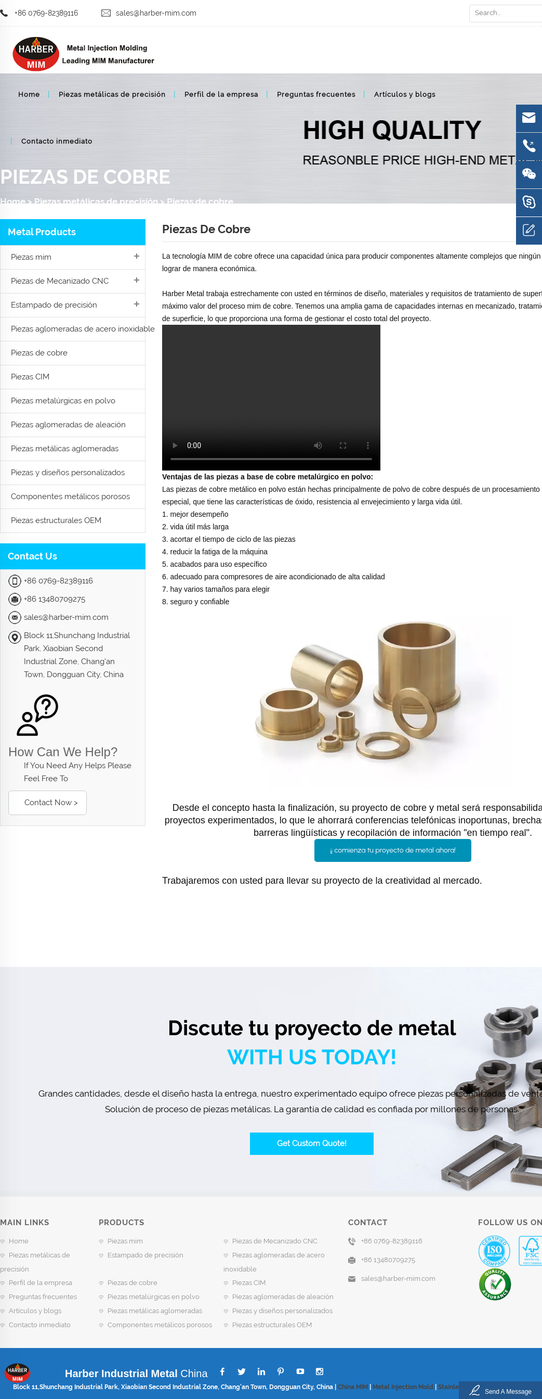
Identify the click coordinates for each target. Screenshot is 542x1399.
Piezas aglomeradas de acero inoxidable (83, 329)
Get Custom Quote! (312, 1143)
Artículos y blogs (404, 94)
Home (29, 94)
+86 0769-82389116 (46, 13)
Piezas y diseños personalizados (68, 472)
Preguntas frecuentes (316, 94)
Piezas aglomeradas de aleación (68, 424)
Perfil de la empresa (221, 94)
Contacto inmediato (56, 141)
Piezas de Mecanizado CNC (60, 281)
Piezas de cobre (200, 201)
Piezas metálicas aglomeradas (64, 448)
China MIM (353, 1387)
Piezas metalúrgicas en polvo (63, 400)
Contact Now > (51, 802)
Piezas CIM (30, 376)
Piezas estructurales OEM (56, 520)
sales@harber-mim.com (156, 13)
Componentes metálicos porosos (70, 496)
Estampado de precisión (54, 305)
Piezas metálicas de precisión (112, 94)
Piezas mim (31, 257)
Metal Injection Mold (403, 1387)
